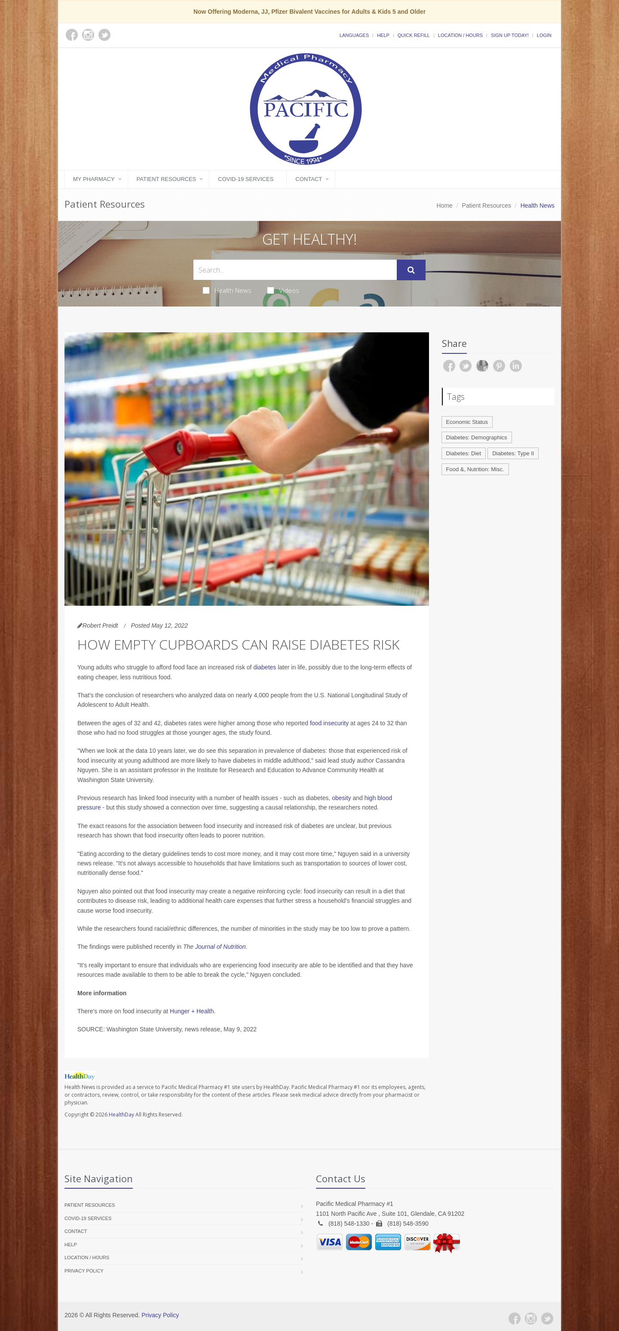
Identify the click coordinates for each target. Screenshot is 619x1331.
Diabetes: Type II (513, 453)
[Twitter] (547, 1319)
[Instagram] (531, 1319)
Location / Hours (460, 35)
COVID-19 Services (245, 179)
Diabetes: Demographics (476, 437)
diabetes (264, 667)
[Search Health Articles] (295, 270)
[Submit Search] (411, 270)
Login (544, 35)
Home (445, 205)
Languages (354, 35)
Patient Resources (166, 179)
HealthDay (121, 1114)
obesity (341, 797)
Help (383, 35)
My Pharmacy (94, 179)
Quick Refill (414, 35)
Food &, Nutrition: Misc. (475, 469)
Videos (283, 290)
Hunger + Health (192, 1011)
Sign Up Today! (510, 35)
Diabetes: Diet (463, 453)
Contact (308, 179)
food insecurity (329, 723)
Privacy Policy (84, 1270)
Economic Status (467, 422)
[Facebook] (515, 1319)
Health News (227, 290)
